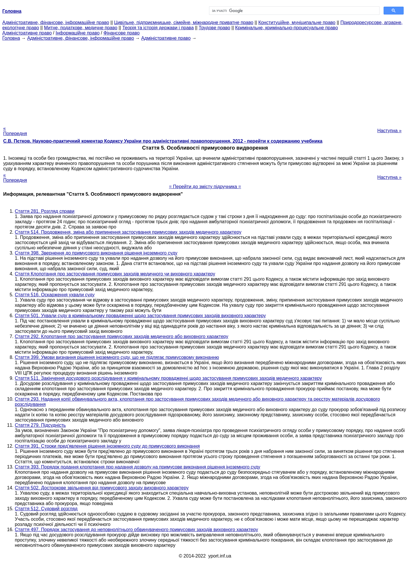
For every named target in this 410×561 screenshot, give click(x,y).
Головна (11, 38)
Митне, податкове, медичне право (80, 27)
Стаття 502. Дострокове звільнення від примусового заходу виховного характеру (101, 487)
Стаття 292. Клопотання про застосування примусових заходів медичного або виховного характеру (121, 336)
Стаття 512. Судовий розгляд (46, 508)
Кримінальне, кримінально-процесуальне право (286, 27)
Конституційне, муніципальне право (296, 22)
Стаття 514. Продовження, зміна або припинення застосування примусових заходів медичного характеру (128, 232)
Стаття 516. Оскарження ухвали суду (55, 294)
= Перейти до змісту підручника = (205, 186)
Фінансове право (122, 32)
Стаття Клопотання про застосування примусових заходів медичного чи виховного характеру (115, 273)
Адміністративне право (27, 32)
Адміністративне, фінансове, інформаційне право (55, 22)
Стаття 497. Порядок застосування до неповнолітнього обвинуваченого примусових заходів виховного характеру (136, 529)
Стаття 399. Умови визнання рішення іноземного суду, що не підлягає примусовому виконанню (117, 357)
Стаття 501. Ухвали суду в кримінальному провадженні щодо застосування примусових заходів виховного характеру (140, 315)
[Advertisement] (205, 81)
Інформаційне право (78, 32)
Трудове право (214, 27)
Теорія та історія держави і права (158, 27)
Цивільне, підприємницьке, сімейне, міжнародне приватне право (183, 22)
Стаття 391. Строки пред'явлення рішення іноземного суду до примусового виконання (107, 446)
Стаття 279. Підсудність (40, 425)
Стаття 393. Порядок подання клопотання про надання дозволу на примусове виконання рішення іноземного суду (137, 466)
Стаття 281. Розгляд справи (45, 211)
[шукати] (293, 10)
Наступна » (389, 130)
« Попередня (15, 131)
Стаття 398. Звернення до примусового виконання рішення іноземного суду (96, 252)
